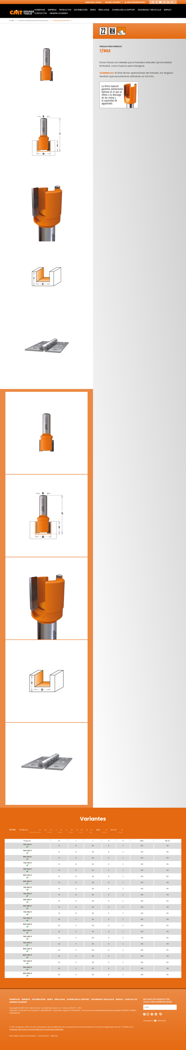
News (93, 9)
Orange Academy (59, 13)
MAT (98, 829)
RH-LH (113, 829)
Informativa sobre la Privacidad (22, 1036)
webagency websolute (154, 1020)
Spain (98, 2)
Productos (65, 9)
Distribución (80, 9)
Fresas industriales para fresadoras (33, 20)
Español (117, 2)
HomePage (39, 9)
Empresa (52, 9)
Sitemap (54, 1036)
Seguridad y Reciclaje (149, 9)
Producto (24, 829)
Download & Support (123, 9)
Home (11, 20)
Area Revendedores (135, 2)
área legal (104, 9)
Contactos (40, 13)
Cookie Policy (43, 1036)
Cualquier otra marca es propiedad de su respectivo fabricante (36, 1029)
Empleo (167, 9)
